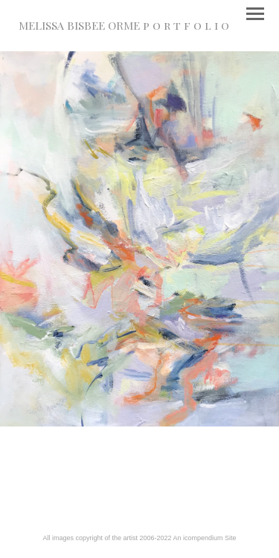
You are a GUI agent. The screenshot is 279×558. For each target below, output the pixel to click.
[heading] (124, 26)
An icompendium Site (205, 538)
